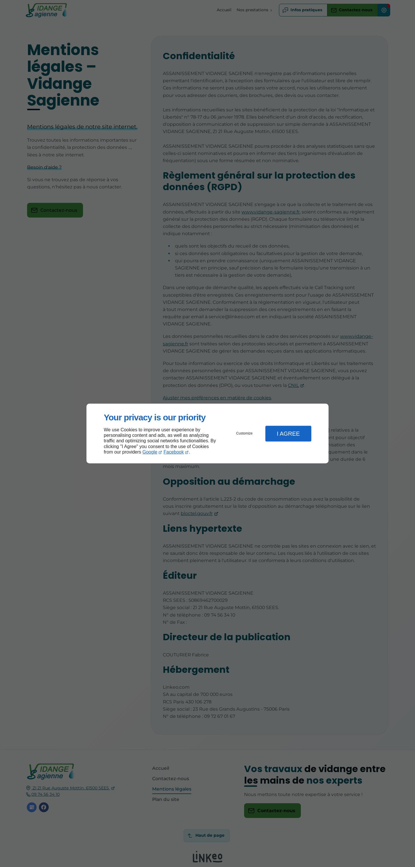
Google (149, 452)
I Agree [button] (288, 433)
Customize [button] (244, 433)
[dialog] (207, 433)
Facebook (174, 452)
